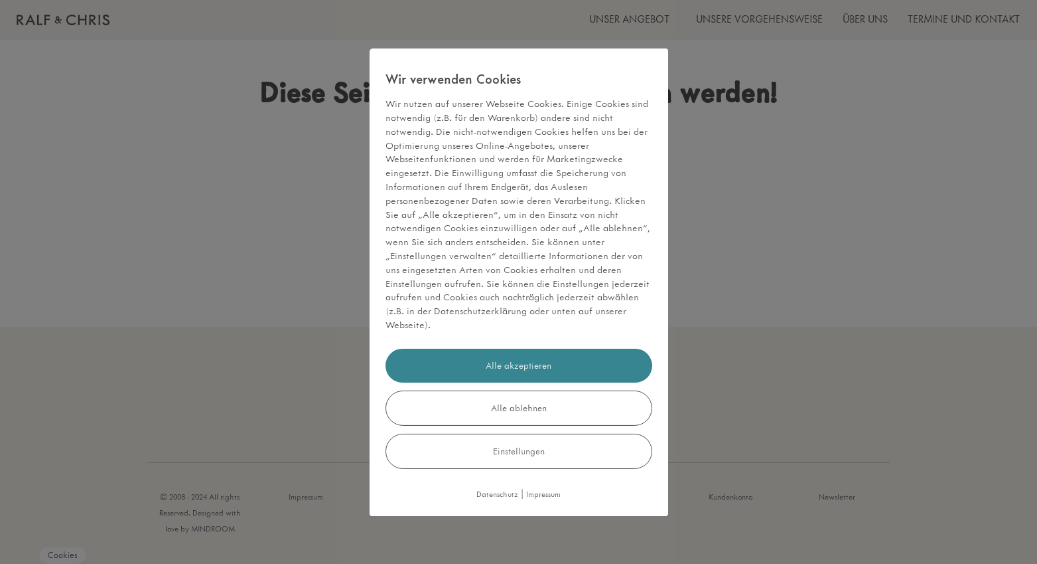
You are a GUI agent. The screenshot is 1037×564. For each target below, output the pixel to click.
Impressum (543, 494)
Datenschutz (497, 494)
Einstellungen (519, 451)
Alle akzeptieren (518, 366)
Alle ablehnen (519, 408)
